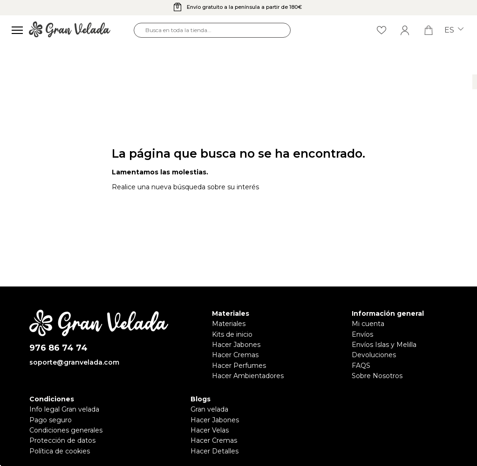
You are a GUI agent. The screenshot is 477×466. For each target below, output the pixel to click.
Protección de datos (62, 440)
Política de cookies (59, 451)
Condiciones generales (65, 430)
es (453, 30)
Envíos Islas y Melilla (384, 344)
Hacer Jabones (236, 344)
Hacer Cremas (235, 355)
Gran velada (209, 409)
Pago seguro (50, 420)
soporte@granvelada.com (74, 362)
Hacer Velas (210, 430)
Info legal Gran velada (64, 409)
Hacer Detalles (214, 451)
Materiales (228, 324)
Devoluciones (374, 355)
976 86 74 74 (58, 348)
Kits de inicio (232, 334)
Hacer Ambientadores (248, 376)
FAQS (361, 365)
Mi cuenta (368, 324)
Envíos (362, 334)
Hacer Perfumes (239, 365)
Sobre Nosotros (377, 376)
